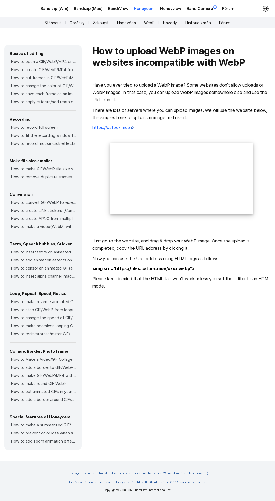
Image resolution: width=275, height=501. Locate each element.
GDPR (174, 482)
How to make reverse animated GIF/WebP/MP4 (43, 301)
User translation (190, 482)
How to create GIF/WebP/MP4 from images (43, 69)
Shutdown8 (139, 482)
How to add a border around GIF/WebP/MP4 (43, 399)
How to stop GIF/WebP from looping (43, 309)
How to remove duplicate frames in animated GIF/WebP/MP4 (43, 177)
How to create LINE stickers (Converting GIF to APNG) (43, 210)
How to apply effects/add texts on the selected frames (43, 102)
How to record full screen (34, 127)
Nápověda (126, 22)
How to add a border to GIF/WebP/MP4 (43, 367)
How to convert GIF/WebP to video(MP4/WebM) (43, 202)
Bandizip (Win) (54, 8)
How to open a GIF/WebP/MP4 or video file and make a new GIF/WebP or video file (43, 61)
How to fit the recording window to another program (43, 135)
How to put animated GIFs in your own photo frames (43, 391)
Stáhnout (53, 22)
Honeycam (144, 8)
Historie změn (198, 22)
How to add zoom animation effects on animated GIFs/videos (43, 441)
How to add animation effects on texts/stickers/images (43, 260)
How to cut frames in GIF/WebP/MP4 (43, 77)
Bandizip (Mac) (88, 8)
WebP (149, 22)
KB (205, 482)
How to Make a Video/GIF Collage (42, 359)
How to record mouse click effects (43, 143)
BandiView (118, 8)
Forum (164, 482)
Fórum (228, 8)
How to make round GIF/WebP (38, 383)
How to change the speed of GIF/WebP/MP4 (43, 317)
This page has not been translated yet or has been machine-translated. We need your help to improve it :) (137, 473)
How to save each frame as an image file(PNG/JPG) (43, 93)
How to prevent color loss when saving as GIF (43, 433)
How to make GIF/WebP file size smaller (43, 169)
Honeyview (170, 8)
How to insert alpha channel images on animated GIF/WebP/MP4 (43, 276)
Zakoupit (101, 22)
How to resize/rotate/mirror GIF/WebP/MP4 (43, 333)
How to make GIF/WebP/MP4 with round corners (43, 375)
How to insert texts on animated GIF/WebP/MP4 (43, 252)
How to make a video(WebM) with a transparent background (43, 226)
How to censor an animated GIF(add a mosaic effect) (43, 268)
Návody (170, 22)
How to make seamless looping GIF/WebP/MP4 (43, 325)
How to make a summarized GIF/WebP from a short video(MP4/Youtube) (43, 425)
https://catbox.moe (113, 127)
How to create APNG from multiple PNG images (43, 218)
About (153, 482)
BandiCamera (202, 8)
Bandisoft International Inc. (153, 490)
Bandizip (90, 482)
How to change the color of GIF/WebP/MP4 (43, 85)
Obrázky (77, 22)
